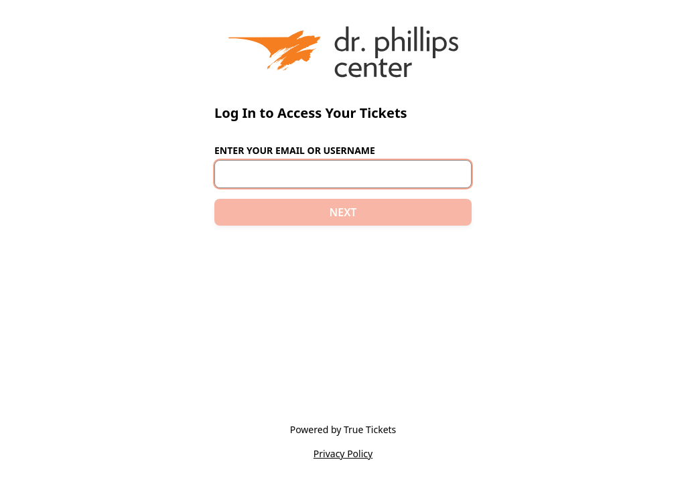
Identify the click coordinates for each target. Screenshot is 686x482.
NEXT (343, 212)
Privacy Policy (343, 453)
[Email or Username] (343, 174)
